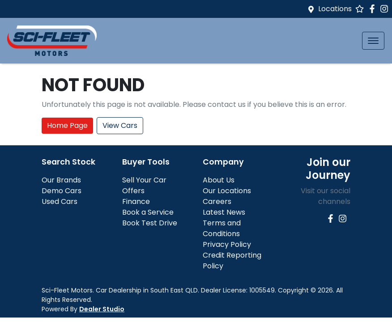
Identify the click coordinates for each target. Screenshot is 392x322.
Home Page (67, 125)
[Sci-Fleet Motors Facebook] (374, 8)
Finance (136, 201)
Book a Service (148, 212)
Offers (133, 191)
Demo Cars (61, 191)
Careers (217, 201)
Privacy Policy (227, 244)
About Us (218, 180)
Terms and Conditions (222, 228)
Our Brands (61, 180)
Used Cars (59, 201)
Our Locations (227, 191)
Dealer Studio (101, 309)
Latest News (224, 212)
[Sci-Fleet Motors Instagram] (386, 8)
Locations (335, 9)
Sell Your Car (144, 180)
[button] (373, 41)
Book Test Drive (149, 223)
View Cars (119, 125)
